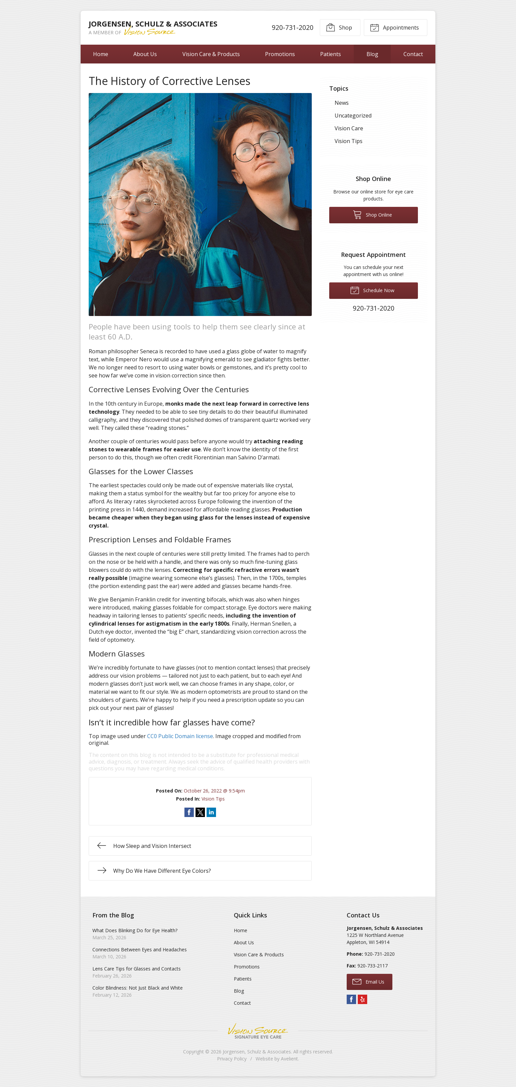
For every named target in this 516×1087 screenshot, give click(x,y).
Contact (413, 54)
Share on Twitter (200, 812)
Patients (330, 54)
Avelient (289, 1058)
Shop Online (372, 214)
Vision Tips (213, 799)
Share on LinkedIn (211, 812)
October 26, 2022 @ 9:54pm (214, 790)
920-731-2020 (292, 27)
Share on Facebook (189, 812)
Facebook (351, 999)
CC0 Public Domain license (180, 736)
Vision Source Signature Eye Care (258, 1031)
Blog (372, 54)
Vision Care (349, 128)
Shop (339, 27)
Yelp (362, 999)
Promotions (280, 54)
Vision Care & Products (211, 54)
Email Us (368, 981)
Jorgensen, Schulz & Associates (257, 1051)
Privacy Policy (232, 1058)
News (342, 102)
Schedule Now (372, 290)
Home (100, 54)
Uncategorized (353, 115)
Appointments (394, 27)
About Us (145, 54)
